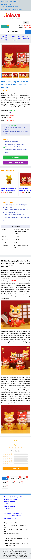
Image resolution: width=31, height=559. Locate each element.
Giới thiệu (19, 9)
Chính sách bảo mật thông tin (11, 499)
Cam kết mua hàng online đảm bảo (10, 6)
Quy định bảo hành (8, 508)
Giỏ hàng (5, 26)
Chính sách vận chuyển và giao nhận (13, 496)
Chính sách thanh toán (9, 501)
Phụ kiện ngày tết (6, 38)
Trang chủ (2, 38)
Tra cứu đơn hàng (5, 9)
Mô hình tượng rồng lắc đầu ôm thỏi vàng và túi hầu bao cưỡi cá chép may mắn (20, 38)
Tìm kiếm (26, 22)
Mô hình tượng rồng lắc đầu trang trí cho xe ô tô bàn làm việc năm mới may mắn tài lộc (8, 189)
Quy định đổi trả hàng (6, 4)
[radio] (9, 448)
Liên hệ (14, 9)
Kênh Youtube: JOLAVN (10, 518)
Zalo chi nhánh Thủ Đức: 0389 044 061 (13, 513)
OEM (10, 112)
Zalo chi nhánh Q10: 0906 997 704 (12, 516)
